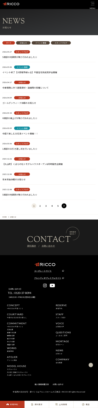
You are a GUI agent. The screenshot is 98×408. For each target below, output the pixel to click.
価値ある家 (11, 335)
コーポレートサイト (43, 270)
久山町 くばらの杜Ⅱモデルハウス (19, 375)
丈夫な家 (10, 329)
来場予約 (12, 404)
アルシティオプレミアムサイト (47, 278)
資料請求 (37, 404)
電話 (86, 404)
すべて (8, 42)
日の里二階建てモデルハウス (17, 372)
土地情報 (61, 404)
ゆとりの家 (11, 341)
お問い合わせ (48, 245)
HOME (4, 217)
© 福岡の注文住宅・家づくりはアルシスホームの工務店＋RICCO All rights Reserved (49, 392)
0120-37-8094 (22, 293)
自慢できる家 (11, 332)
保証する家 (11, 344)
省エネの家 (11, 338)
